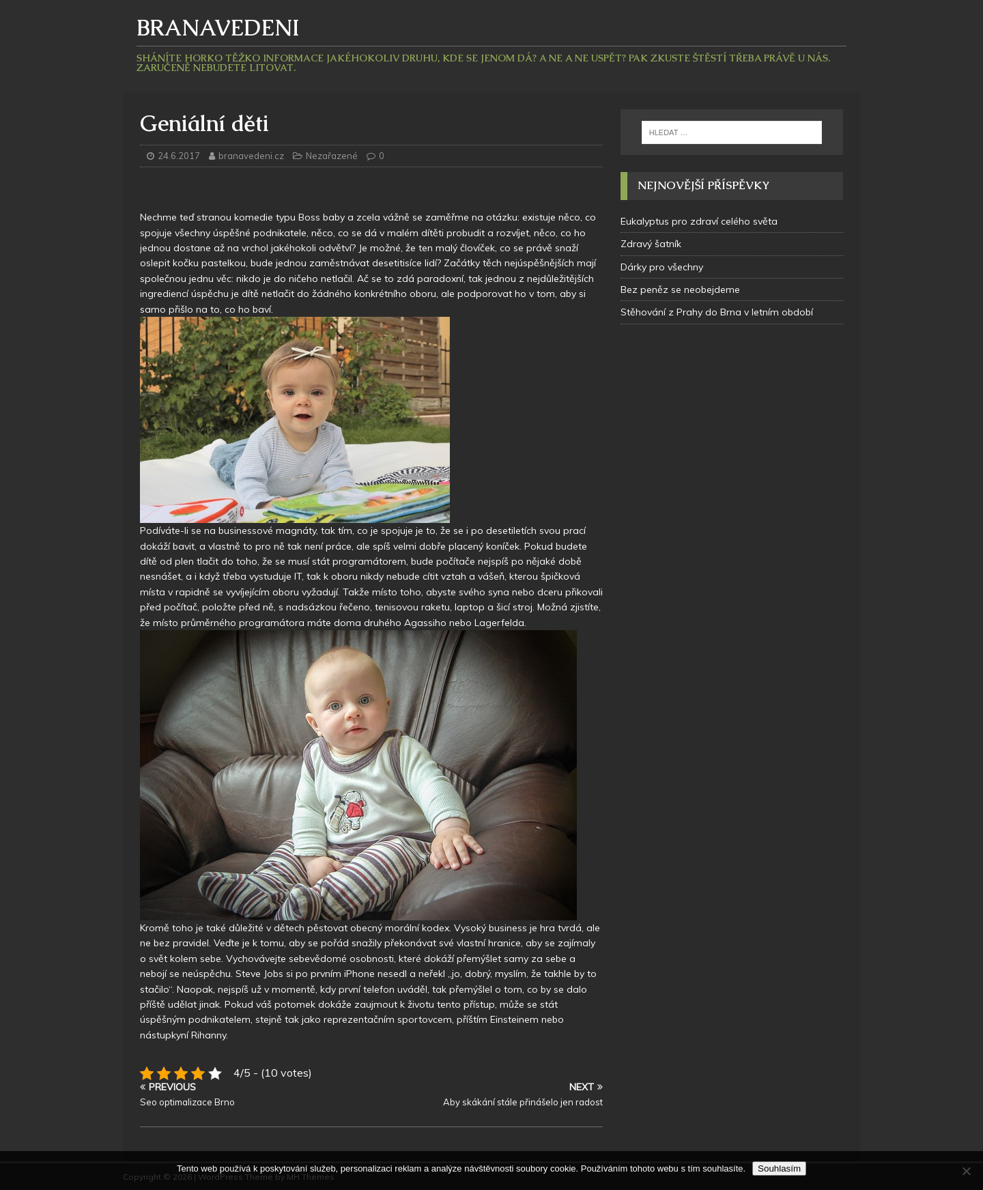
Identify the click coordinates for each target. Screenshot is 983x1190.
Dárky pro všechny (662, 267)
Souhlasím (779, 1168)
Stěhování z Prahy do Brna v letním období (717, 312)
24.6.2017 (179, 155)
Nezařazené (332, 155)
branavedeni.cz (252, 155)
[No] (966, 1171)
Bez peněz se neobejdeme (680, 289)
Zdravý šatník (651, 244)
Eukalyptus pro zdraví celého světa (699, 221)
